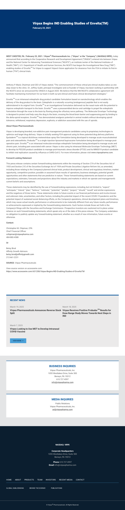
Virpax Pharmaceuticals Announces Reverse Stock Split (35, 312)
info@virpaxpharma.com (63, 382)
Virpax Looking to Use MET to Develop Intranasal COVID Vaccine (34, 330)
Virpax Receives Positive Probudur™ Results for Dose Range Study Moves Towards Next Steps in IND (86, 313)
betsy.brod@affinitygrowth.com (20, 254)
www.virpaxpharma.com (102, 152)
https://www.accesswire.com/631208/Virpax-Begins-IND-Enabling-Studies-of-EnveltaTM (45, 271)
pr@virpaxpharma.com (62, 409)
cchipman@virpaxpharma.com (19, 234)
